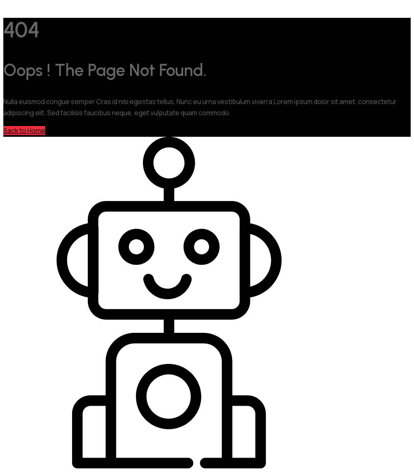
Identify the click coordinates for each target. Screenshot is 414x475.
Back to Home (24, 130)
